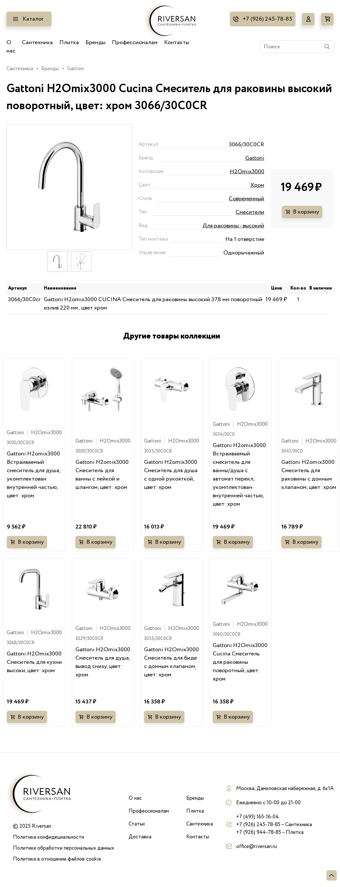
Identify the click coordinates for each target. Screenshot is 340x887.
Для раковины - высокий (233, 226)
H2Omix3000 (247, 171)
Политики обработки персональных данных (63, 848)
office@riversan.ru (256, 846)
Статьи (137, 824)
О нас (10, 46)
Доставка (140, 837)
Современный (246, 199)
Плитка (69, 42)
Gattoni (75, 68)
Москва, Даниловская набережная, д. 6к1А (285, 788)
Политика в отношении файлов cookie (57, 859)
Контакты (176, 42)
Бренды (95, 42)
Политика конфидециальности (48, 837)
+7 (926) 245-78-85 (267, 19)
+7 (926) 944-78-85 (258, 832)
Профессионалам (135, 42)
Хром (257, 185)
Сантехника (37, 42)
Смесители (250, 212)
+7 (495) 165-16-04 (257, 817)
